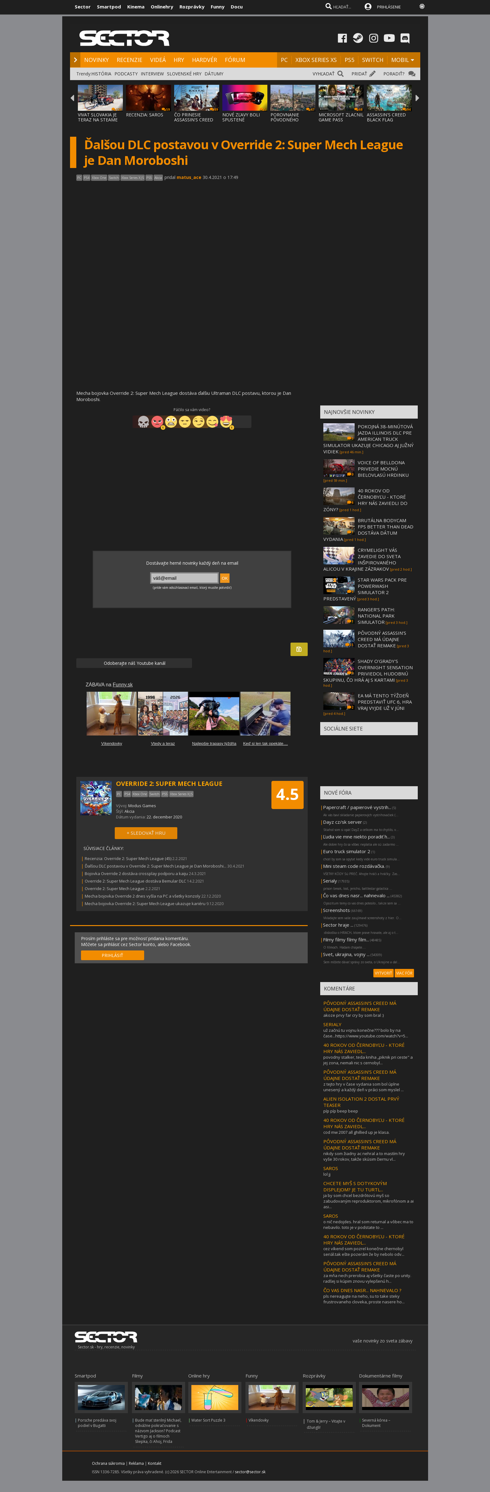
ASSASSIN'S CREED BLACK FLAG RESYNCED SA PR (386, 120)
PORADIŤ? (393, 74)
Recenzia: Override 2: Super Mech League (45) (128, 858)
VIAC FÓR (404, 973)
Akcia (129, 811)
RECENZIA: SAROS (144, 115)
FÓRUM (235, 60)
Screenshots (336, 910)
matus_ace (189, 177)
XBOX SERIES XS (316, 60)
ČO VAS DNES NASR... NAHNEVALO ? (362, 1290)
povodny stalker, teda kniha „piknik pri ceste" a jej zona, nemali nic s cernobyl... (368, 1060)
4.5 (287, 794)
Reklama (136, 1463)
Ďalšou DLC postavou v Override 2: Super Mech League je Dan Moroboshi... (155, 866)
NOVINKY (96, 60)
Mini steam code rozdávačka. (354, 866)
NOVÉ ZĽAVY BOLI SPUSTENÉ (241, 117)
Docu (237, 6)
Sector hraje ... (338, 925)
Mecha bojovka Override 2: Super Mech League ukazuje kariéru (145, 903)
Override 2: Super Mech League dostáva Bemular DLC (135, 881)
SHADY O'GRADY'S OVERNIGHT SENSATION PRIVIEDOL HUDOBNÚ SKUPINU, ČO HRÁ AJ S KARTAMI (368, 670)
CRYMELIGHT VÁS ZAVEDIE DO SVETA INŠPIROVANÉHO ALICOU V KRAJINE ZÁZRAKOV (362, 559)
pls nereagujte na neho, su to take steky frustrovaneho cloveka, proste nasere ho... (364, 1299)
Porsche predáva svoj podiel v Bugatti (97, 1423)
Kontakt (154, 1463)
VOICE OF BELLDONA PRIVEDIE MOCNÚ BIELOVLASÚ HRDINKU (383, 468)
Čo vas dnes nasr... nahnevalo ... (356, 895)
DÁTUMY (214, 74)
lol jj (327, 1174)
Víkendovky (259, 1420)
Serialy (330, 881)
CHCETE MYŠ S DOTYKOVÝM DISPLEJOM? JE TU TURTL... (355, 1186)
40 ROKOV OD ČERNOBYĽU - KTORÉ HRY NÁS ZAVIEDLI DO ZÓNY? (365, 499)
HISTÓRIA (101, 74)
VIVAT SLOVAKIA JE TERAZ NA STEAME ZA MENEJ (98, 120)
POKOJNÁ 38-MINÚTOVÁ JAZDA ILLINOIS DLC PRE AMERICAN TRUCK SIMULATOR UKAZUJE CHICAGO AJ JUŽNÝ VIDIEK (368, 439)
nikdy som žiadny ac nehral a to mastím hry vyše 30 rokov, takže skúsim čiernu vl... (364, 1156)
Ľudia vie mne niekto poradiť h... (356, 836)
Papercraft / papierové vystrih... (357, 807)
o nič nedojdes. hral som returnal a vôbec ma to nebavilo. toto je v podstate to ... (368, 1224)
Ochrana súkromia (108, 1463)
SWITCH (372, 60)
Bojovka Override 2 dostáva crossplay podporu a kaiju (136, 873)
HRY (179, 60)
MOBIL (400, 60)
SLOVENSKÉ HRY (184, 74)
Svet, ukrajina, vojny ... (346, 954)
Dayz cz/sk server (342, 822)
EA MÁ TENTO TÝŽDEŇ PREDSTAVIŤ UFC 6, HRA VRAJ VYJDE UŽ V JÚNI (385, 701)
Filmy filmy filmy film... (346, 939)
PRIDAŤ (359, 74)
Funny (218, 6)
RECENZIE (129, 60)
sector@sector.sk (250, 1471)
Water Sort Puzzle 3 (208, 1420)
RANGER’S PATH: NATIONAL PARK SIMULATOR (376, 615)
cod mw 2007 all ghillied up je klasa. (356, 1132)
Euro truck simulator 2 (346, 851)
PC (284, 60)
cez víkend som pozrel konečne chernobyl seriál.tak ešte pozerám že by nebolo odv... (363, 1251)
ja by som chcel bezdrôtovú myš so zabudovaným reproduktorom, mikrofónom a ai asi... (368, 1201)
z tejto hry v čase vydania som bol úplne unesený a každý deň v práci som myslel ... (363, 1086)
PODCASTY (126, 74)
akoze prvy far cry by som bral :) (353, 1015)
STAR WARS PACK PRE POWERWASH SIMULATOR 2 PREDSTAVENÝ (365, 589)
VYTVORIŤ (383, 973)
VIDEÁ (158, 60)
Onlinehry (162, 6)
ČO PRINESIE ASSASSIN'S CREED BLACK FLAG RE (193, 120)
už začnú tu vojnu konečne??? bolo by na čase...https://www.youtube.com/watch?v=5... (365, 1033)
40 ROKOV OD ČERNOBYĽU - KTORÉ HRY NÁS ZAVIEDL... (364, 1048)
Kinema (135, 6)
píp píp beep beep (340, 1111)
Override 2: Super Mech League (114, 888)
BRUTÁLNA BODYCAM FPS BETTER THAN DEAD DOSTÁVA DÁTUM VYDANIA (368, 529)
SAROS (330, 1168)
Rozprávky (192, 6)
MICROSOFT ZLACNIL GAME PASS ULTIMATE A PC (341, 120)
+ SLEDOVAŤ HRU (146, 833)
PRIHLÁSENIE (389, 7)
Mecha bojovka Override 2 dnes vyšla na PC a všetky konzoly (142, 896)
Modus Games (142, 805)
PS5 (349, 60)
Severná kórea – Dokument (376, 1423)
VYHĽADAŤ (324, 74)
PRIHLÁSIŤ (112, 955)
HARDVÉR (204, 60)
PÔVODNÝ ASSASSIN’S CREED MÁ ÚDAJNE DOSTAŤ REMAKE (382, 639)
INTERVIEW (152, 74)
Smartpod (109, 6)
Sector (83, 6)
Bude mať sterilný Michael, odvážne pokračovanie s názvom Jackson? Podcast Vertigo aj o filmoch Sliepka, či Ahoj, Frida (158, 1431)
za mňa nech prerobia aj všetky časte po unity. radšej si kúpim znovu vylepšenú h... (367, 1278)
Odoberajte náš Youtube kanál (134, 663)
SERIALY (332, 1024)
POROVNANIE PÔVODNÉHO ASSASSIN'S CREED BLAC (290, 122)
